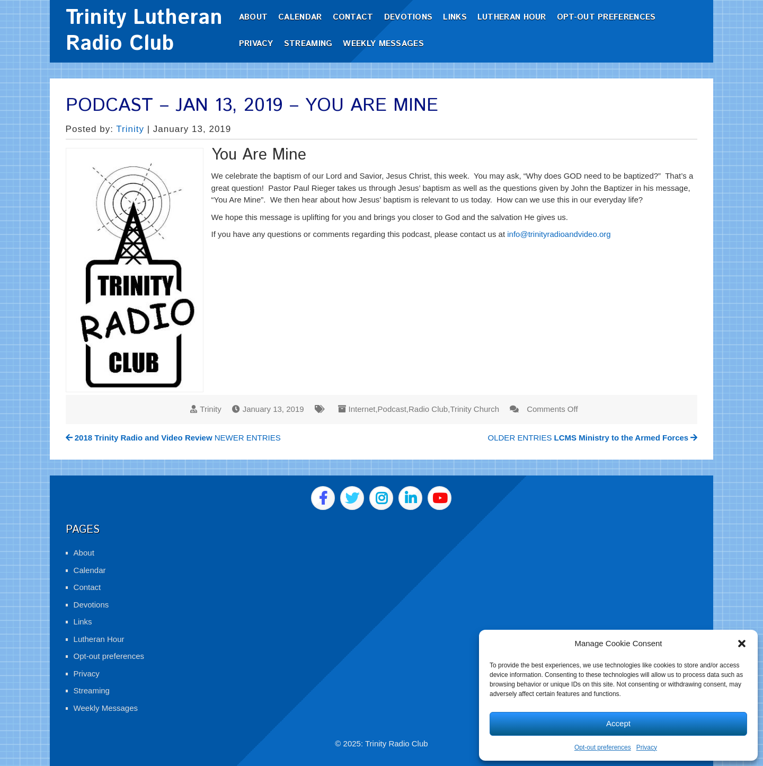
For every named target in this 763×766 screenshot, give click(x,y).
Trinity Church (474, 408)
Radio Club (428, 408)
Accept (618, 723)
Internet (362, 408)
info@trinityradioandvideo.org (558, 234)
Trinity (130, 129)
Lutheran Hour (511, 17)
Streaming (308, 43)
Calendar (300, 17)
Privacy (646, 747)
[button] (742, 643)
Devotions (408, 17)
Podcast (392, 408)
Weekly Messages (383, 43)
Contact (353, 17)
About (253, 17)
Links (455, 17)
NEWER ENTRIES (173, 437)
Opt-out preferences (602, 747)
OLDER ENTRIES (593, 437)
